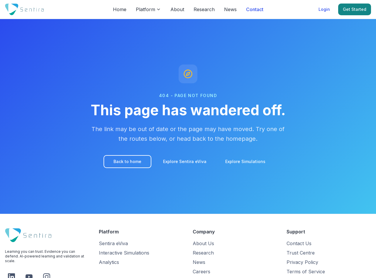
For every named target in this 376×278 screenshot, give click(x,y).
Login (324, 9)
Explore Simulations (245, 161)
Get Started (354, 9)
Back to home (127, 161)
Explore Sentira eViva (184, 161)
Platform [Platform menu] (148, 9)
